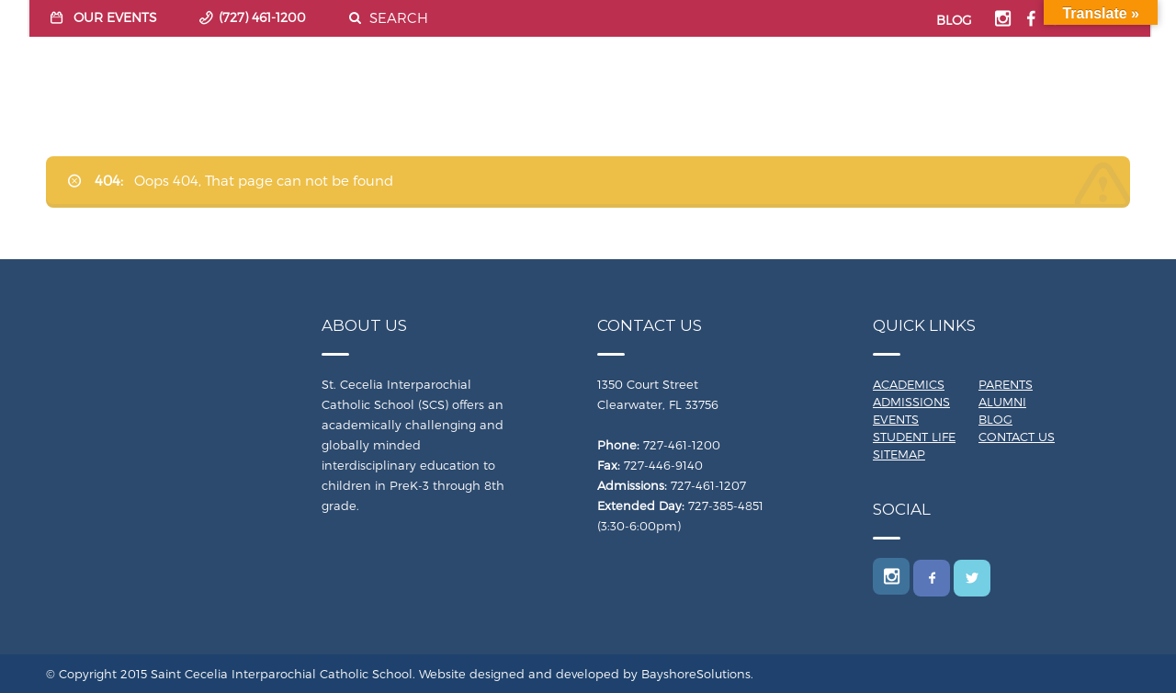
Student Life (914, 436)
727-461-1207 (708, 485)
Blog (995, 419)
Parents (1005, 384)
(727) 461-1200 (262, 17)
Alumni (1002, 401)
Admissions (911, 401)
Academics (908, 384)
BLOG (954, 20)
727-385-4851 (725, 505)
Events (896, 419)
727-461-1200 (681, 444)
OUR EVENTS (115, 17)
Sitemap (899, 454)
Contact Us (1016, 436)
